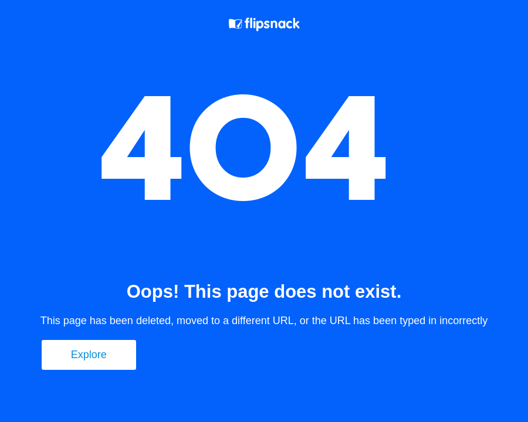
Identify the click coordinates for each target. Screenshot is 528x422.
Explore (89, 354)
